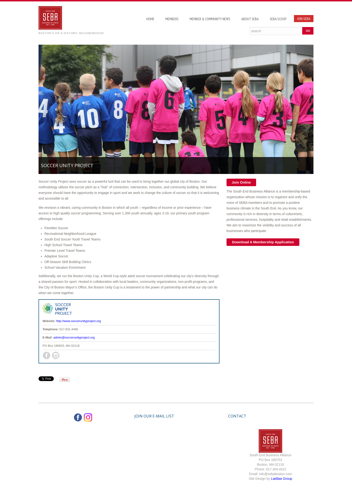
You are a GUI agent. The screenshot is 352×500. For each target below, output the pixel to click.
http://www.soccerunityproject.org (78, 321)
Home (150, 18)
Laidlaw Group (281, 478)
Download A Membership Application (263, 242)
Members (172, 18)
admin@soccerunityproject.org (74, 337)
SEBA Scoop (278, 18)
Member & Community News (210, 18)
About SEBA (250, 18)
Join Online (241, 182)
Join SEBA (303, 18)
